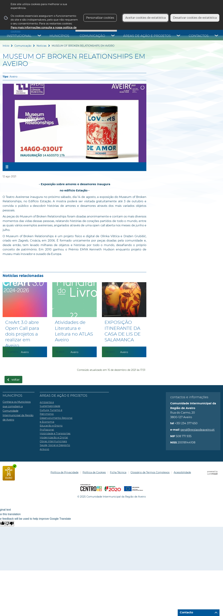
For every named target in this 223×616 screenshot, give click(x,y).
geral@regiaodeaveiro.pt (197, 429)
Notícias (42, 45)
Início (6, 45)
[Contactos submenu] (216, 36)
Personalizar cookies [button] (100, 17)
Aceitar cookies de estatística (145, 17)
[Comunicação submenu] (113, 36)
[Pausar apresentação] (7, 166)
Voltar (15, 379)
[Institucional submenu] (39, 36)
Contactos (199, 36)
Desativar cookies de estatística (195, 17)
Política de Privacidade (64, 472)
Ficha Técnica (118, 472)
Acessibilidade (182, 472)
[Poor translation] (9, 523)
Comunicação (92, 36)
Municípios (59, 36)
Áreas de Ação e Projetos (147, 36)
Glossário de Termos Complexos (150, 472)
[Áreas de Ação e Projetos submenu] (178, 36)
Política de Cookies (94, 472)
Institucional (19, 36)
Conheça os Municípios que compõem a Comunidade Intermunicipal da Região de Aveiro (18, 410)
